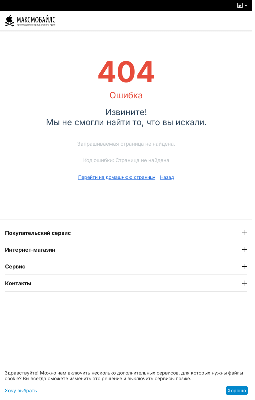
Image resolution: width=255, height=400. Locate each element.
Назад (167, 177)
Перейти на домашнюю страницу (116, 177)
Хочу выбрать (21, 390)
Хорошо (236, 390)
